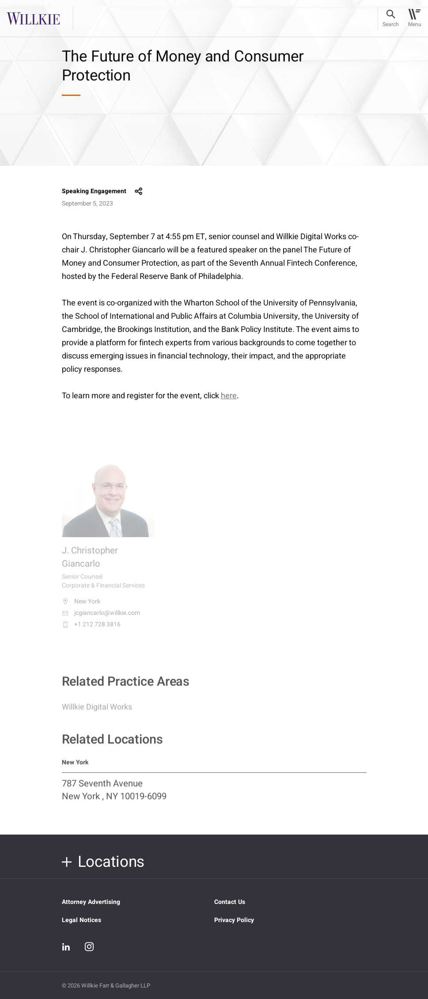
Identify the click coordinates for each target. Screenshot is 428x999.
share (139, 191)
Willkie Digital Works (97, 711)
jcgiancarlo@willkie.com (101, 618)
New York (81, 607)
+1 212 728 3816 (91, 630)
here (229, 396)
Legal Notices (81, 920)
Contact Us (229, 902)
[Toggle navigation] (414, 19)
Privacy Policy (234, 920)
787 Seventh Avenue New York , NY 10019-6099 (114, 795)
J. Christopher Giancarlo (90, 563)
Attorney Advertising (91, 902)
